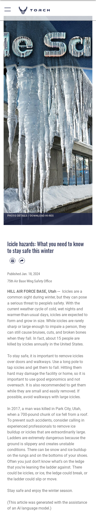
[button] (8, 10)
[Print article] (12, 261)
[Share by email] (22, 261)
